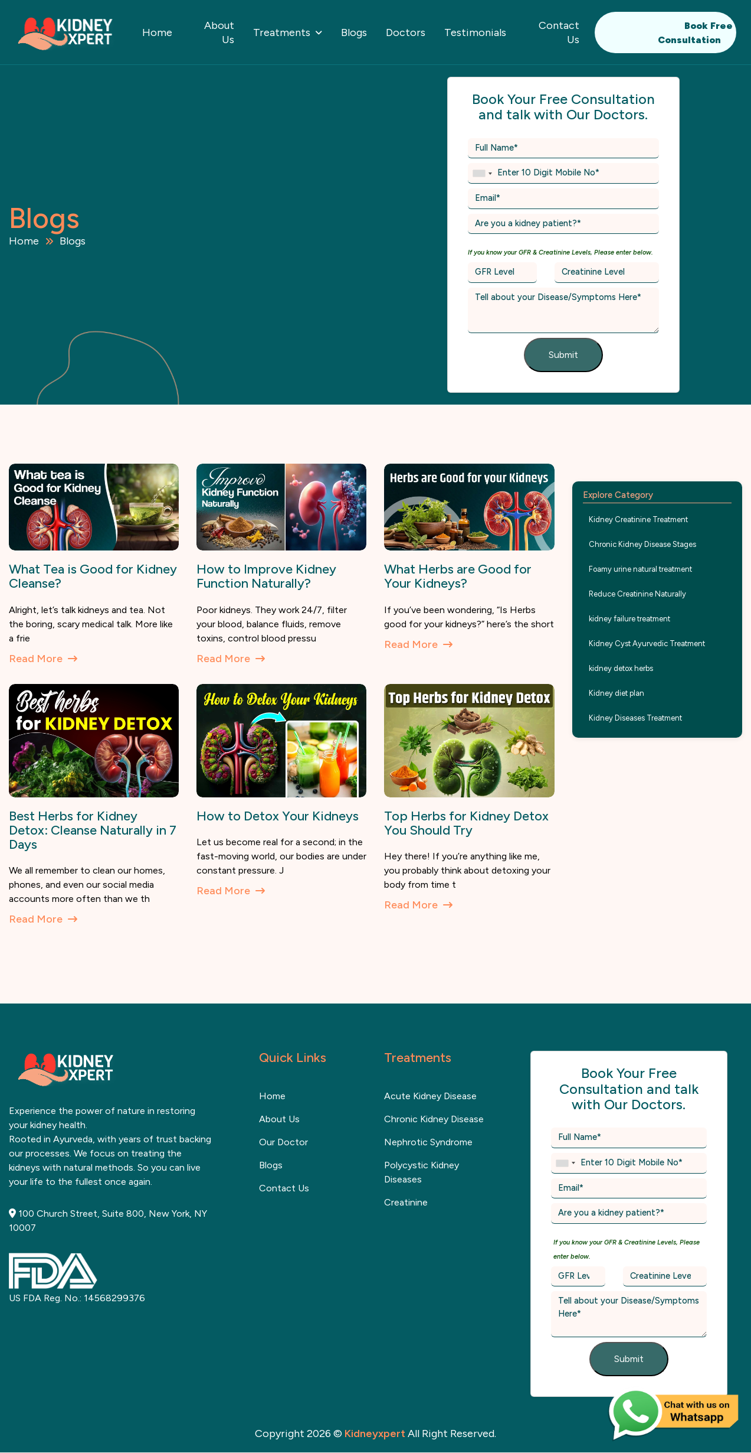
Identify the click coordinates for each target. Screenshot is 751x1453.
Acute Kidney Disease (430, 1096)
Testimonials (475, 32)
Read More (43, 658)
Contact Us (559, 32)
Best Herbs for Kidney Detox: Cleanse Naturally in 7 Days (92, 830)
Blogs (354, 32)
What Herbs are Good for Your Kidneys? (458, 576)
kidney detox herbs (621, 668)
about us (279, 1119)
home (272, 1096)
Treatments (281, 32)
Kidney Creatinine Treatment (638, 519)
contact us (284, 1188)
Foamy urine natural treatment (640, 569)
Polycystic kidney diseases (421, 1172)
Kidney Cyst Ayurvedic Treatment (647, 643)
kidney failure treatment (629, 618)
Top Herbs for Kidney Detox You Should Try (466, 823)
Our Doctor (283, 1142)
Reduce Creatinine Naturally (637, 593)
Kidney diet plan (616, 693)
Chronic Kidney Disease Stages (642, 544)
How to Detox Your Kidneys (277, 816)
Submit (563, 354)
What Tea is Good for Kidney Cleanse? (93, 576)
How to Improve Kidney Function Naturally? (266, 576)
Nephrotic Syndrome (428, 1142)
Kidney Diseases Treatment (635, 718)
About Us (219, 32)
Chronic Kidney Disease (434, 1119)
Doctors (405, 32)
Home (157, 32)
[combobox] (482, 173)
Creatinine (406, 1202)
